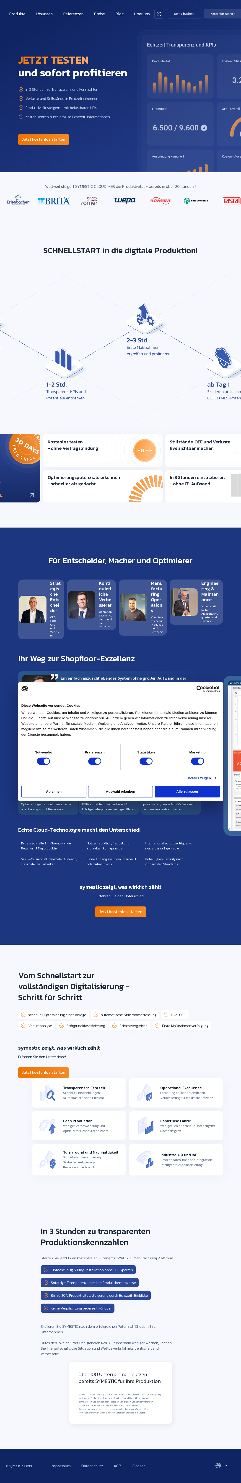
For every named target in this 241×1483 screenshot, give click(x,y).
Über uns (142, 14)
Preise (99, 14)
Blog (119, 14)
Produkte (17, 14)
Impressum (61, 1466)
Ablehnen (54, 791)
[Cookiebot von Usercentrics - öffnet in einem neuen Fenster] (200, 688)
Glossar (138, 1466)
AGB (117, 1466)
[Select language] (220, 1466)
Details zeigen (199, 778)
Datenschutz (92, 1466)
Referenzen (73, 14)
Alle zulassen (187, 791)
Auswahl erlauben (120, 791)
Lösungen (44, 14)
